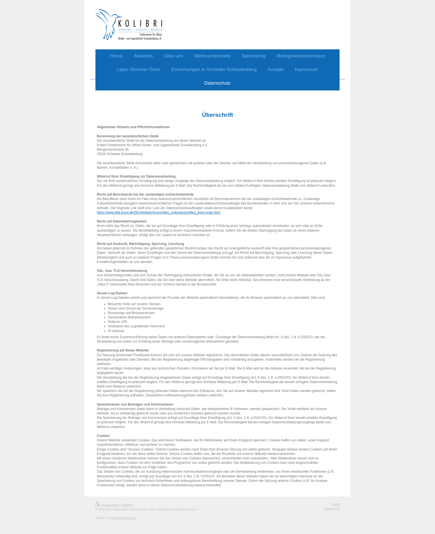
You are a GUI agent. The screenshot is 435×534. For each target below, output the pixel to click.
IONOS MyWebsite (123, 518)
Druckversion (107, 505)
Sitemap (127, 505)
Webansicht (332, 508)
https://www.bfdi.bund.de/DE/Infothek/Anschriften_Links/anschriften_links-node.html (158, 212)
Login (336, 504)
